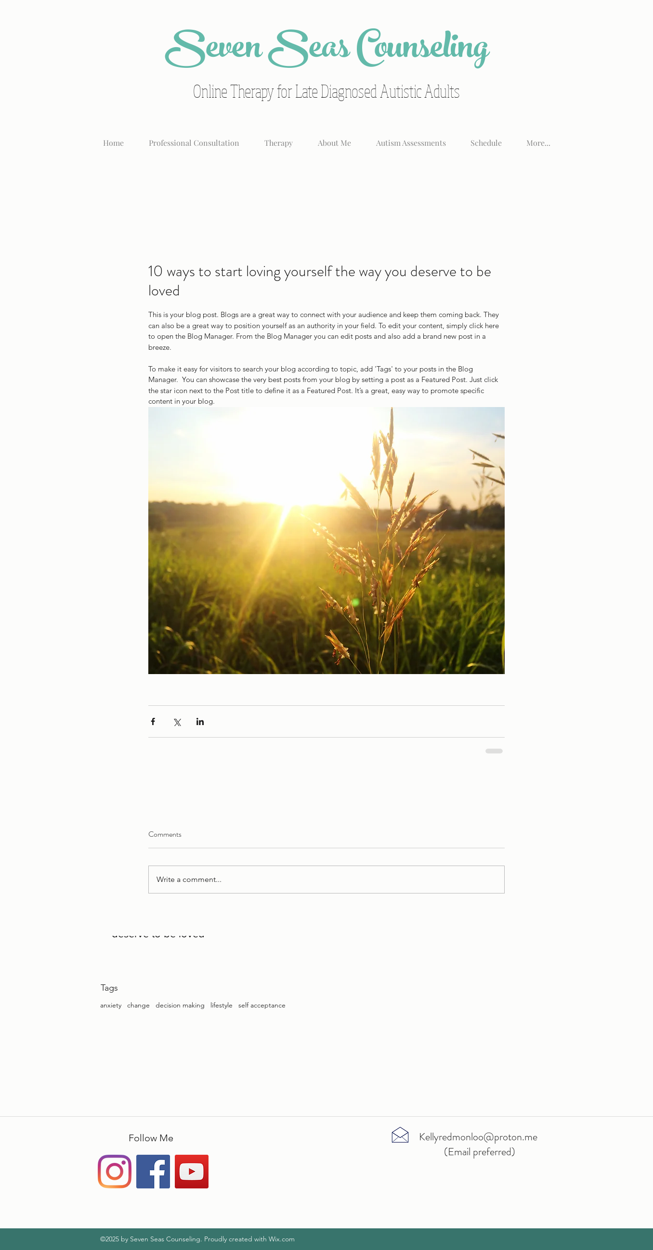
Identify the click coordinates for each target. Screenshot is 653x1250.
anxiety (110, 1005)
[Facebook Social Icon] (153, 1171)
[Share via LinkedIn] (200, 721)
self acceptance (262, 1005)
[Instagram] (114, 1171)
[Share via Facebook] (152, 721)
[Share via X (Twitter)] (176, 721)
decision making (180, 1005)
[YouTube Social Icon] (192, 1171)
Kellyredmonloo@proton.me (478, 1136)
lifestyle (221, 1005)
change (138, 1005)
